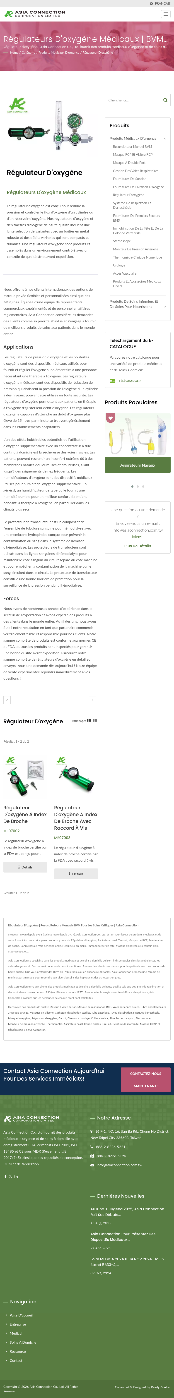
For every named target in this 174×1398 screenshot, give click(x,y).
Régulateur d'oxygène (98, 52)
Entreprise (18, 1324)
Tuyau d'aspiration (121, 1012)
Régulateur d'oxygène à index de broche (25, 814)
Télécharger (125, 381)
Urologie (119, 265)
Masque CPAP (148, 1024)
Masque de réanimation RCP (94, 1007)
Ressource (18, 1351)
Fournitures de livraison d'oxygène (138, 187)
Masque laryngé (19, 1012)
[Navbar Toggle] (166, 14)
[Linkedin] (16, 1176)
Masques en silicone (42, 1012)
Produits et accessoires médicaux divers (137, 283)
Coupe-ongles (92, 1024)
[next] (92, 700)
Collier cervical (100, 1018)
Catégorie (28, 52)
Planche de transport (122, 1018)
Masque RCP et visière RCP (133, 154)
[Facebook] (6, 1176)
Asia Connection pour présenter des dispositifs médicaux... (122, 1237)
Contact (16, 1360)
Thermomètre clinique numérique (137, 257)
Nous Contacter (35, 1029)
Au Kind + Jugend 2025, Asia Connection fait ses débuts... (127, 1211)
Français (163, 3)
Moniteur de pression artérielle (135, 249)
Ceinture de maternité (126, 1024)
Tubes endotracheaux (153, 1007)
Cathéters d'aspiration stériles (72, 1012)
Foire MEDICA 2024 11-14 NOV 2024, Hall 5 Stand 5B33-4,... (127, 1262)
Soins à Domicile (23, 1342)
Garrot (62, 1018)
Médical (16, 1333)
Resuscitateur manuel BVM (132, 147)
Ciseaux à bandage (79, 1018)
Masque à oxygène (19, 1018)
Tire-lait (106, 1024)
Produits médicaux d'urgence (59, 52)
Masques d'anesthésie (146, 1012)
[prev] (7, 700)
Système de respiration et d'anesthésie (132, 205)
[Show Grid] (89, 721)
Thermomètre (54, 1024)
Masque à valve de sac (63, 1007)
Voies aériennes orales (126, 1007)
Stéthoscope (122, 241)
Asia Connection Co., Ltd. (46, 1386)
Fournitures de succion (129, 179)
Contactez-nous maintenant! (145, 1080)
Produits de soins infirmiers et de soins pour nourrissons (134, 304)
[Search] (133, 100)
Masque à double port (129, 163)
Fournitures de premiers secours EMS (136, 218)
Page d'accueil (21, 1315)
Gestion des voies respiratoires (135, 171)
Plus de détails (137, 546)
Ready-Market (161, 1387)
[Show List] (95, 721)
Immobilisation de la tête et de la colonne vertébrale (138, 230)
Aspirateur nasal (73, 1024)
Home (14, 52)
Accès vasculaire (125, 273)
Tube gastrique (100, 1012)
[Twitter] (10, 1176)
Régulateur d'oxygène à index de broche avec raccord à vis (75, 817)
